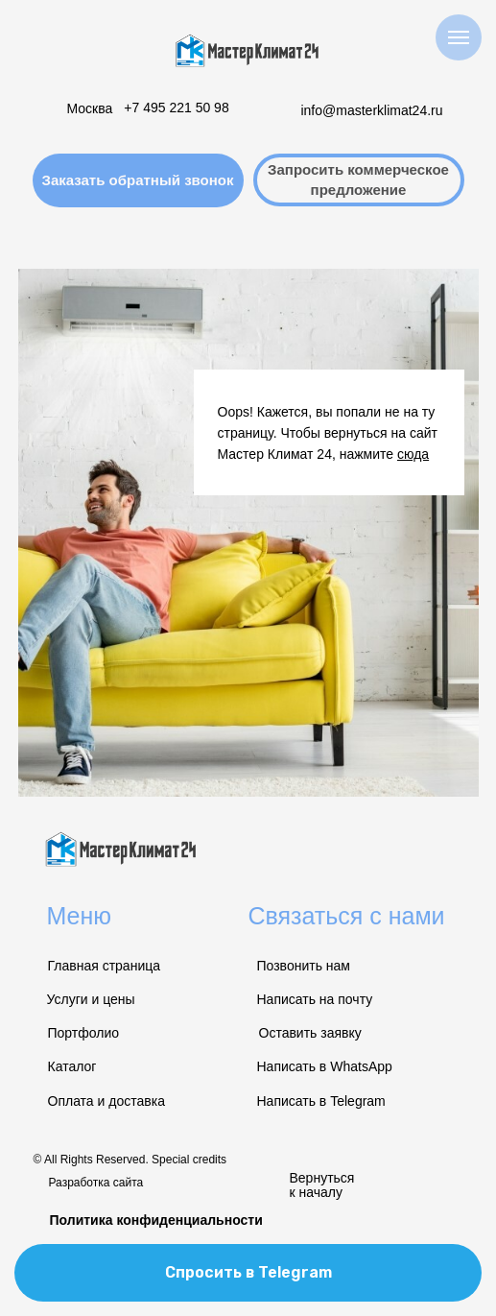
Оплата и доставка (106, 1101)
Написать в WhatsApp (324, 1066)
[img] (248, 50)
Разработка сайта (96, 1182)
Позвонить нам (303, 965)
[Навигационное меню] (458, 37)
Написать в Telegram (321, 1101)
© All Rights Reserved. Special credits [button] (130, 1159)
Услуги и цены (91, 999)
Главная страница (104, 965)
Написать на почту (315, 999)
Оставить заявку (310, 1033)
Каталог (72, 1066)
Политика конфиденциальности (156, 1220)
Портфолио (84, 1033)
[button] (138, 180)
